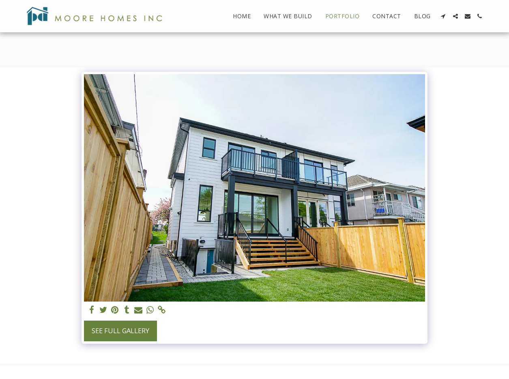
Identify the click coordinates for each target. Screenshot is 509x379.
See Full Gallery (120, 330)
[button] (443, 16)
